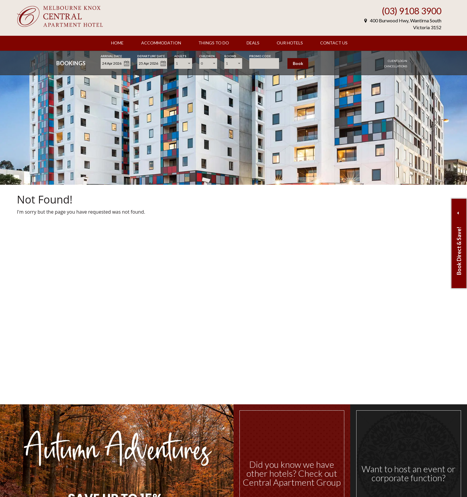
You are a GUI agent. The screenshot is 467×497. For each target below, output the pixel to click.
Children (207, 55)
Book (298, 63)
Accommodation (161, 42)
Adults (180, 55)
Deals (253, 42)
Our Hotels (290, 42)
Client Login (397, 61)
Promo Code (260, 55)
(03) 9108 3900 (411, 10)
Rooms (230, 55)
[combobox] (183, 63)
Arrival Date (111, 55)
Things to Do (213, 42)
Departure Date (151, 55)
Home (117, 42)
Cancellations (395, 66)
